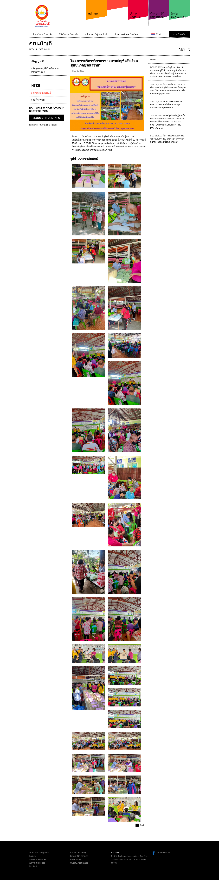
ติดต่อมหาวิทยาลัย (179, 9)
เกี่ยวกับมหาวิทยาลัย (42, 34)
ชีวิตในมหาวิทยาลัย (68, 34)
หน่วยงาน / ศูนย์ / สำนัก (96, 34)
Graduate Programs (39, 852)
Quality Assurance (79, 863)
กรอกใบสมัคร (179, 34)
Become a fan (164, 852)
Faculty (32, 856)
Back (141, 825)
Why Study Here (37, 863)
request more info (46, 118)
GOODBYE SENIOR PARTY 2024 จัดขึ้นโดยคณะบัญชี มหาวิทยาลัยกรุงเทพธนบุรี (166, 104)
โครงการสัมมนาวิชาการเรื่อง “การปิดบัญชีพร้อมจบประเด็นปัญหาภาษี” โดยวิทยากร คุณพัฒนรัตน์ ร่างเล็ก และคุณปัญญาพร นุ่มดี (168, 89)
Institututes (75, 859)
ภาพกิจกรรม (38, 99)
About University (78, 852)
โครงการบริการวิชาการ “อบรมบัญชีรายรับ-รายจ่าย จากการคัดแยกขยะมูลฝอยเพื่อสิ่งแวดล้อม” (167, 139)
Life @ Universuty (79, 856)
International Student (127, 34)
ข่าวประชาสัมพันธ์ (41, 92)
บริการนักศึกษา (138, 9)
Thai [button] (159, 34)
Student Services (37, 859)
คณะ (117, 12)
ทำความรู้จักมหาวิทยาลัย (159, 9)
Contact (33, 866)
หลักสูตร (96, 7)
